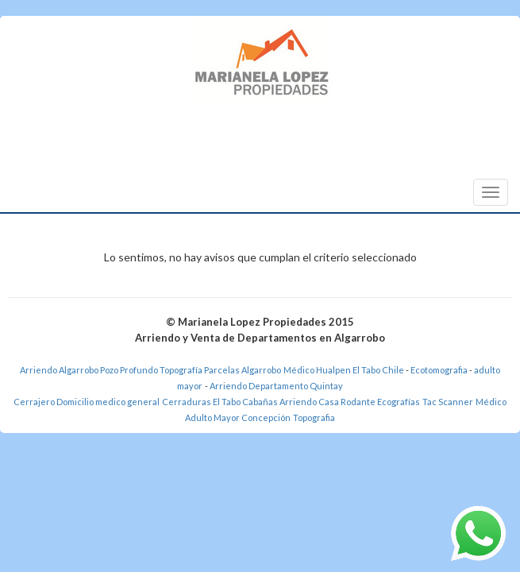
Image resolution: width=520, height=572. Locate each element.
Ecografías (398, 401)
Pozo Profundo (129, 370)
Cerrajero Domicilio (53, 401)
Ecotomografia (439, 370)
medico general (127, 401)
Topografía (181, 370)
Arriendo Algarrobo (59, 370)
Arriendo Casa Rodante (327, 401)
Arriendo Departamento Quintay (276, 386)
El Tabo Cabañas (245, 401)
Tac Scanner (447, 401)
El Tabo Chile (378, 370)
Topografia (314, 417)
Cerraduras (187, 401)
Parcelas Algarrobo (242, 370)
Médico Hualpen (317, 370)
